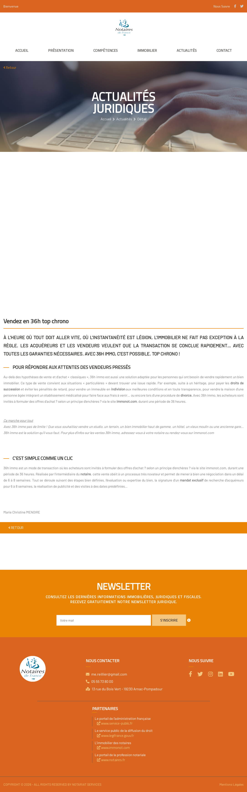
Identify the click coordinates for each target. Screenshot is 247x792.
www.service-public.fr (114, 723)
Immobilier (147, 50)
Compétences (105, 50)
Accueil (21, 50)
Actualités (187, 50)
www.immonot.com (113, 747)
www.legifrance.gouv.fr (115, 735)
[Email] (103, 620)
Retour (9, 67)
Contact (224, 50)
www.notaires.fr (111, 759)
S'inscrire (169, 620)
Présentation (61, 50)
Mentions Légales (231, 784)
